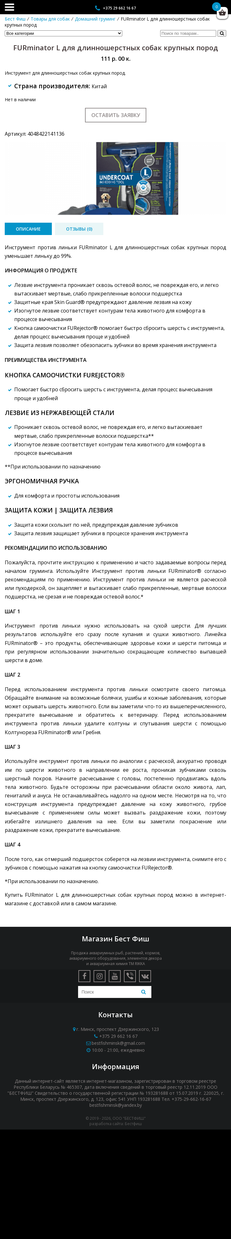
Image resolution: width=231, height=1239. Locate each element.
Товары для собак (50, 19)
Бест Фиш (15, 19)
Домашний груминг (95, 19)
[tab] (28, 229)
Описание (28, 229)
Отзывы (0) (79, 229)
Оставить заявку (115, 115)
